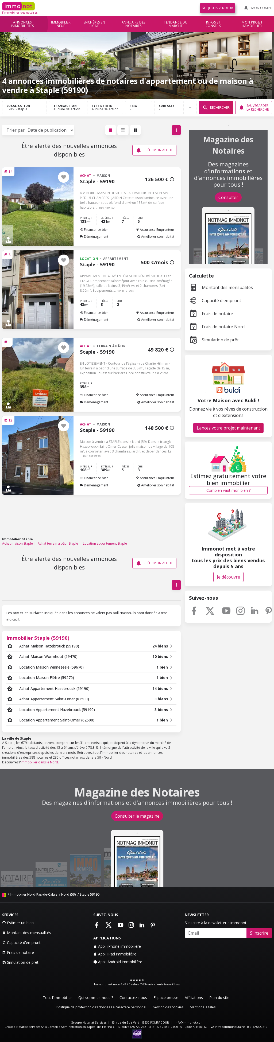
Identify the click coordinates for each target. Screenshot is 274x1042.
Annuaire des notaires (133, 24)
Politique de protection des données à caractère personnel (101, 1007)
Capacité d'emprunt (215, 300)
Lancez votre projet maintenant (228, 428)
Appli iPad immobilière (114, 954)
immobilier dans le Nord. (40, 762)
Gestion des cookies (168, 1007)
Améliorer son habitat (155, 236)
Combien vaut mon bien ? (228, 490)
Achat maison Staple (17, 543)
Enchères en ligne (94, 24)
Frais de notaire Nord (217, 326)
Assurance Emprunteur (155, 229)
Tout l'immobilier (57, 997)
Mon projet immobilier (252, 24)
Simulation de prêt (214, 339)
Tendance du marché (176, 24)
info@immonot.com (189, 1022)
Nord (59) (68, 894)
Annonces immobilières (22, 24)
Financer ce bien (94, 229)
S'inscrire (259, 933)
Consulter (228, 197)
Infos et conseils (213, 24)
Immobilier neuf (61, 24)
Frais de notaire (211, 313)
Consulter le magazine (137, 816)
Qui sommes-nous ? (95, 997)
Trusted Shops (172, 984)
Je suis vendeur (217, 8)
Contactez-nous (133, 997)
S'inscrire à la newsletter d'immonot (215, 922)
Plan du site (219, 997)
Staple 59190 (89, 894)
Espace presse (165, 997)
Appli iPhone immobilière (117, 946)
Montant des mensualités (221, 287)
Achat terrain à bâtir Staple (58, 543)
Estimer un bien (18, 922)
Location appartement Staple (105, 543)
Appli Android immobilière (117, 961)
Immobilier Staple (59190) (38, 637)
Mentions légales (202, 1007)
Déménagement (94, 236)
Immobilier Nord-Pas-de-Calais (33, 894)
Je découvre (228, 577)
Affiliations (194, 997)
